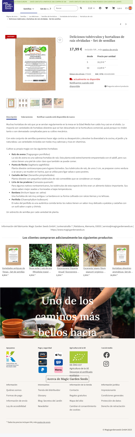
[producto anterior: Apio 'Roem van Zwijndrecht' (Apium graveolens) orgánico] (120, 24)
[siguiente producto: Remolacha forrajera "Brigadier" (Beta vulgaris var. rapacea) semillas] (126, 24)
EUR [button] (90, 8)
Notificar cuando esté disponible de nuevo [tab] (56, 117)
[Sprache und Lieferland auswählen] (128, 8)
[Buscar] (66, 8)
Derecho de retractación (113, 406)
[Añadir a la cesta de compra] (8, 33)
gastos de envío (110, 49)
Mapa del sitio (76, 400)
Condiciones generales (112, 395)
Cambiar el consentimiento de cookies (83, 408)
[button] (100, 8)
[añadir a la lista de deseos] (60, 40)
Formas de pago (14, 395)
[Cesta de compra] (117, 8)
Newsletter (43, 406)
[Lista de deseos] (106, 8)
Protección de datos (111, 400)
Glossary (42, 395)
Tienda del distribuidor (49, 390)
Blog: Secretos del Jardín (50, 400)
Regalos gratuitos (78, 395)
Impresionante (108, 390)
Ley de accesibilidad (16, 406)
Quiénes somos (13, 390)
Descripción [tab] (11, 117)
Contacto (74, 390)
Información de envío (16, 400)
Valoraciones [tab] (27, 117)
